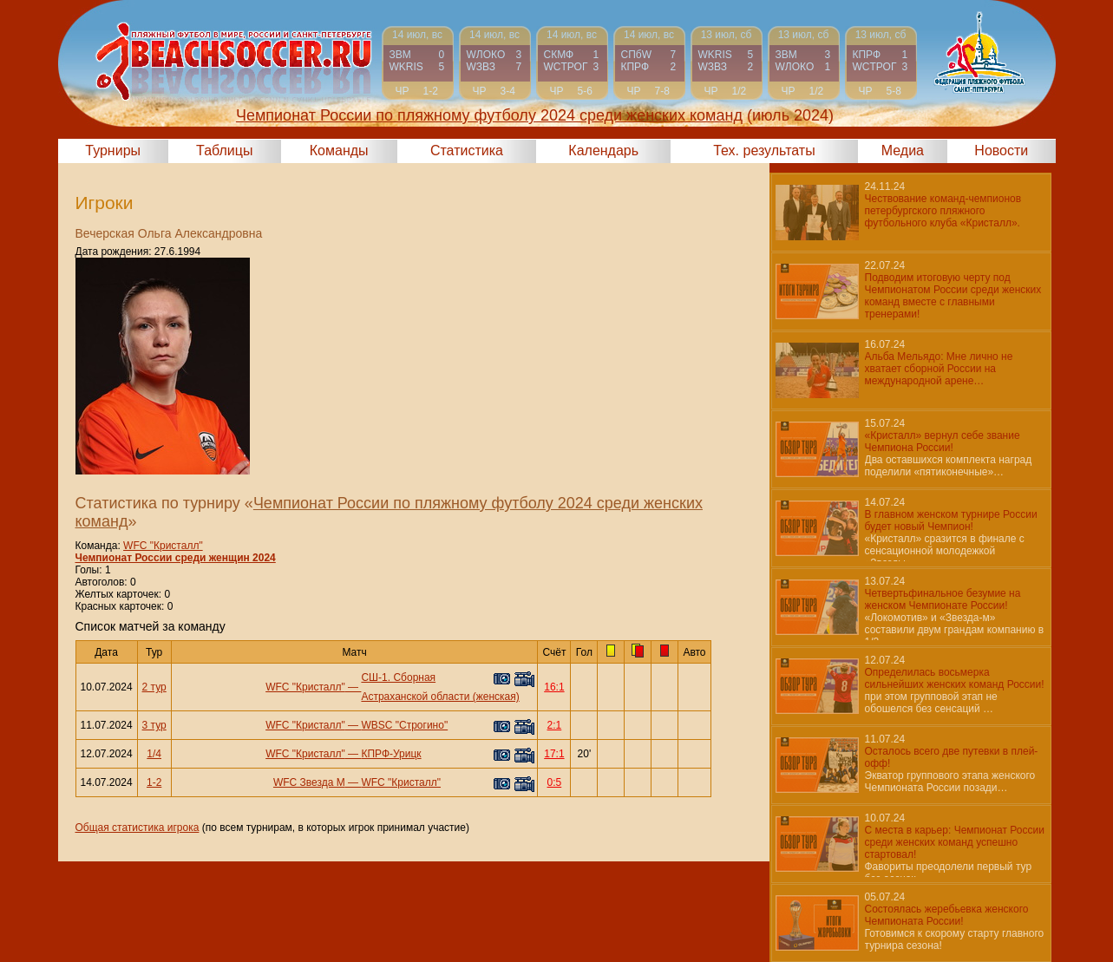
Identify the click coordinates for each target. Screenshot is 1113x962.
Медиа (902, 150)
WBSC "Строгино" (404, 725)
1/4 (154, 754)
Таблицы (224, 150)
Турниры (113, 150)
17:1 (554, 754)
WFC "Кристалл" (163, 546)
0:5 (554, 782)
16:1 (554, 687)
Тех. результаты (764, 150)
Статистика (466, 150)
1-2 (154, 782)
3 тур (154, 725)
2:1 (554, 725)
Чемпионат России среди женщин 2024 (175, 558)
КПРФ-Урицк (391, 754)
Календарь (603, 150)
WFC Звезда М (309, 782)
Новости (1001, 150)
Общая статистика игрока (137, 827)
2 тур (154, 687)
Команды (339, 150)
